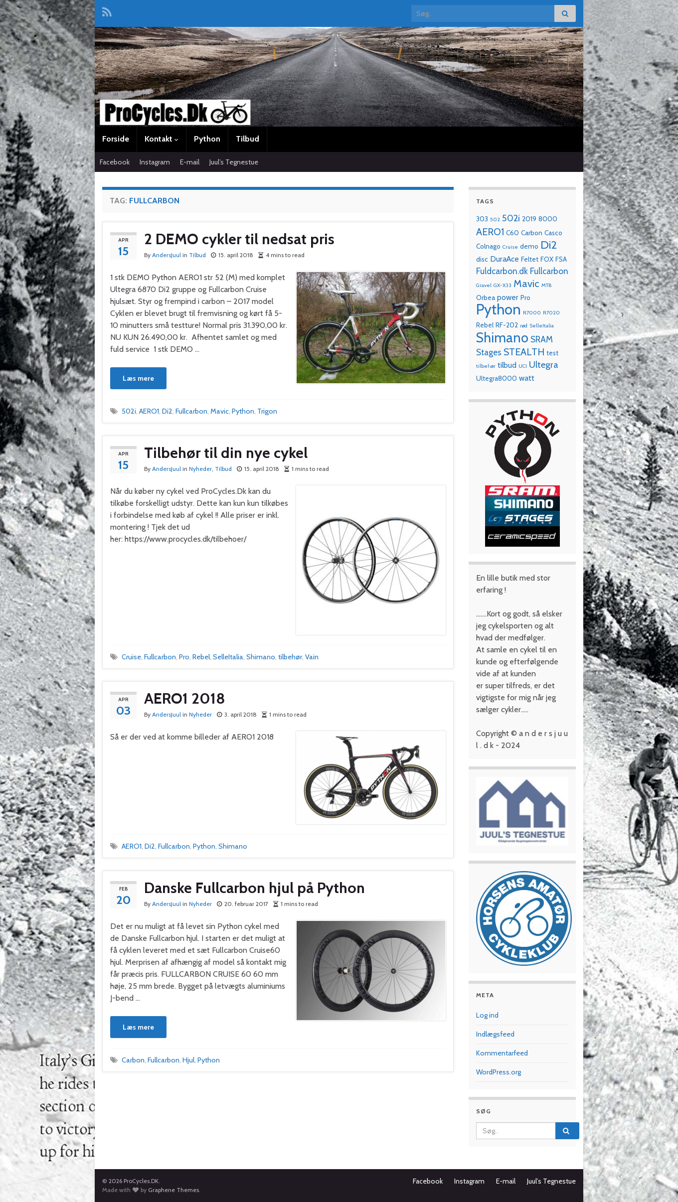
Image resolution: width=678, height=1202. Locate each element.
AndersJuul (166, 255)
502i (129, 411)
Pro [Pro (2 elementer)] (525, 297)
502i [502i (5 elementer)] (511, 218)
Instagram (155, 161)
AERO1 (149, 411)
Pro (184, 656)
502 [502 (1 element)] (495, 219)
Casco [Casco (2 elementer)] (553, 233)
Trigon (267, 411)
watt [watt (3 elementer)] (526, 378)
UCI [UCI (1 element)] (522, 366)
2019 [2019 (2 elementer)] (529, 219)
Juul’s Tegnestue (233, 161)
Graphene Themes (173, 1190)
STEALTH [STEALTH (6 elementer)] (524, 352)
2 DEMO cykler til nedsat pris (239, 239)
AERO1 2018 (184, 698)
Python (207, 139)
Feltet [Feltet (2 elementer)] (529, 259)
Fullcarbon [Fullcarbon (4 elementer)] (549, 271)
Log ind (487, 1015)
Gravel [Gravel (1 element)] (484, 285)
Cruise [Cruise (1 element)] (510, 247)
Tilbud (247, 139)
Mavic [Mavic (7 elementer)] (526, 283)
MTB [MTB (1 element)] (546, 285)
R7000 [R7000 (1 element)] (532, 312)
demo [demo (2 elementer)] (529, 246)
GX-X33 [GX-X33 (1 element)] (502, 285)
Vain (312, 656)
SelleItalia (228, 656)
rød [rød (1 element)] (523, 325)
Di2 (167, 411)
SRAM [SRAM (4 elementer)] (541, 339)
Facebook (115, 161)
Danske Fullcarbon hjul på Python (254, 888)
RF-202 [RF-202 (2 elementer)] (507, 325)
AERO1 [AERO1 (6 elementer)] (490, 232)
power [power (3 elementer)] (507, 297)
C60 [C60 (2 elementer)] (512, 233)
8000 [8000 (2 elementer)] (547, 219)
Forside (115, 139)
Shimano (260, 656)
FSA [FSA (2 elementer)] (561, 259)
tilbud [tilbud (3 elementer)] (507, 365)
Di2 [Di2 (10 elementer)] (548, 245)
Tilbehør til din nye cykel (226, 453)
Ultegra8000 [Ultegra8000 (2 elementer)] (496, 378)
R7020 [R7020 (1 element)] (551, 312)
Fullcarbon (191, 411)
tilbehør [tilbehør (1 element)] (486, 366)
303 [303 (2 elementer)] (482, 219)
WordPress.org (498, 1071)
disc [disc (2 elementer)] (482, 259)
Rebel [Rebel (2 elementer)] (485, 325)
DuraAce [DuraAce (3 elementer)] (504, 259)
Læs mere (138, 378)
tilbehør (290, 656)
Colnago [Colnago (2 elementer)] (488, 246)
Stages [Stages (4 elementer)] (489, 352)
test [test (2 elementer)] (552, 353)
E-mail (189, 161)
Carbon (133, 1059)
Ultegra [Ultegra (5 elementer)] (543, 364)
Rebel (201, 656)
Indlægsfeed (495, 1034)
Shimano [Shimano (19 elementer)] (502, 337)
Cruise (131, 656)
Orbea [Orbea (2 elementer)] (485, 297)
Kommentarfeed (502, 1053)
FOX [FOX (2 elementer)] (546, 259)
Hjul (188, 1059)
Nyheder (200, 468)
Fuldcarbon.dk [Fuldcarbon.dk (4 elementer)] (502, 271)
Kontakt (161, 139)
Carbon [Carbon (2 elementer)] (531, 233)
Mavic (219, 411)
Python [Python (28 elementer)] (498, 309)
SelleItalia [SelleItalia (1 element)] (541, 325)
